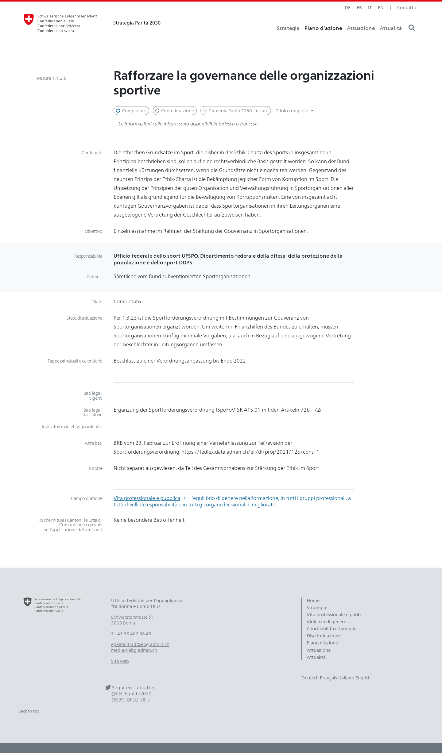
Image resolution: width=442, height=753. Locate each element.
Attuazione (361, 38)
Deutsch (310, 678)
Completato (130, 110)
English (362, 678)
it (370, 7)
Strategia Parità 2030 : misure (235, 110)
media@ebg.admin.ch (134, 650)
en (381, 7)
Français (328, 678)
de (348, 7)
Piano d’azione (323, 38)
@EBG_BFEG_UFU (130, 700)
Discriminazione (324, 636)
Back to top (28, 711)
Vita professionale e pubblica (147, 498)
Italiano (346, 678)
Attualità (391, 38)
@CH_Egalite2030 (131, 694)
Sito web (120, 661)
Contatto (406, 7)
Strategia (288, 38)
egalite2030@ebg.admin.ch (140, 644)
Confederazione (174, 110)
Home (313, 600)
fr (359, 7)
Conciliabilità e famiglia (331, 629)
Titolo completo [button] (296, 110)
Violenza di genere (326, 621)
